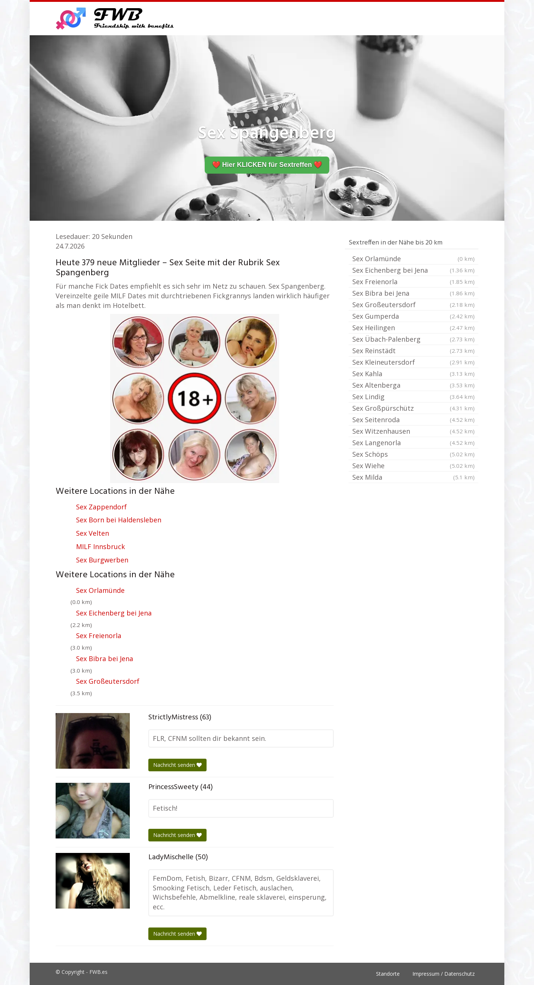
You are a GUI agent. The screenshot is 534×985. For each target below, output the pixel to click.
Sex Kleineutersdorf (413, 362)
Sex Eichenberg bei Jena (114, 612)
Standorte (388, 973)
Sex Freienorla (98, 635)
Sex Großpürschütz (413, 408)
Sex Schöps (413, 454)
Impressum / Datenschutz (443, 973)
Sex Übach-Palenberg (413, 339)
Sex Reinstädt (413, 350)
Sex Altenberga (413, 385)
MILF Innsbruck (100, 546)
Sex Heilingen (413, 327)
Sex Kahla (413, 373)
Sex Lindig (413, 396)
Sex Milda (413, 477)
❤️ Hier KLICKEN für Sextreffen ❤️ (267, 164)
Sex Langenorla (413, 442)
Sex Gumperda (413, 316)
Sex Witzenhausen (413, 431)
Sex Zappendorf (101, 506)
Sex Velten (92, 533)
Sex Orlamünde (100, 590)
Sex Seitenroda (413, 419)
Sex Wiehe (413, 465)
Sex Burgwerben (102, 559)
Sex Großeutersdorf (107, 681)
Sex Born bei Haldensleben (118, 519)
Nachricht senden (177, 764)
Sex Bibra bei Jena (104, 658)
